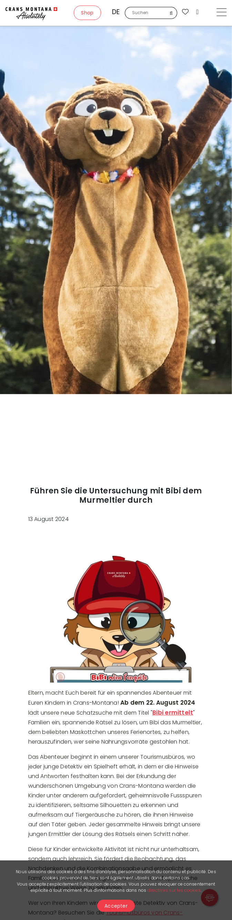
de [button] (116, 12)
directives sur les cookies (174, 890)
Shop (87, 12)
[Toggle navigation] (221, 13)
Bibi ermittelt (172, 712)
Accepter (116, 905)
